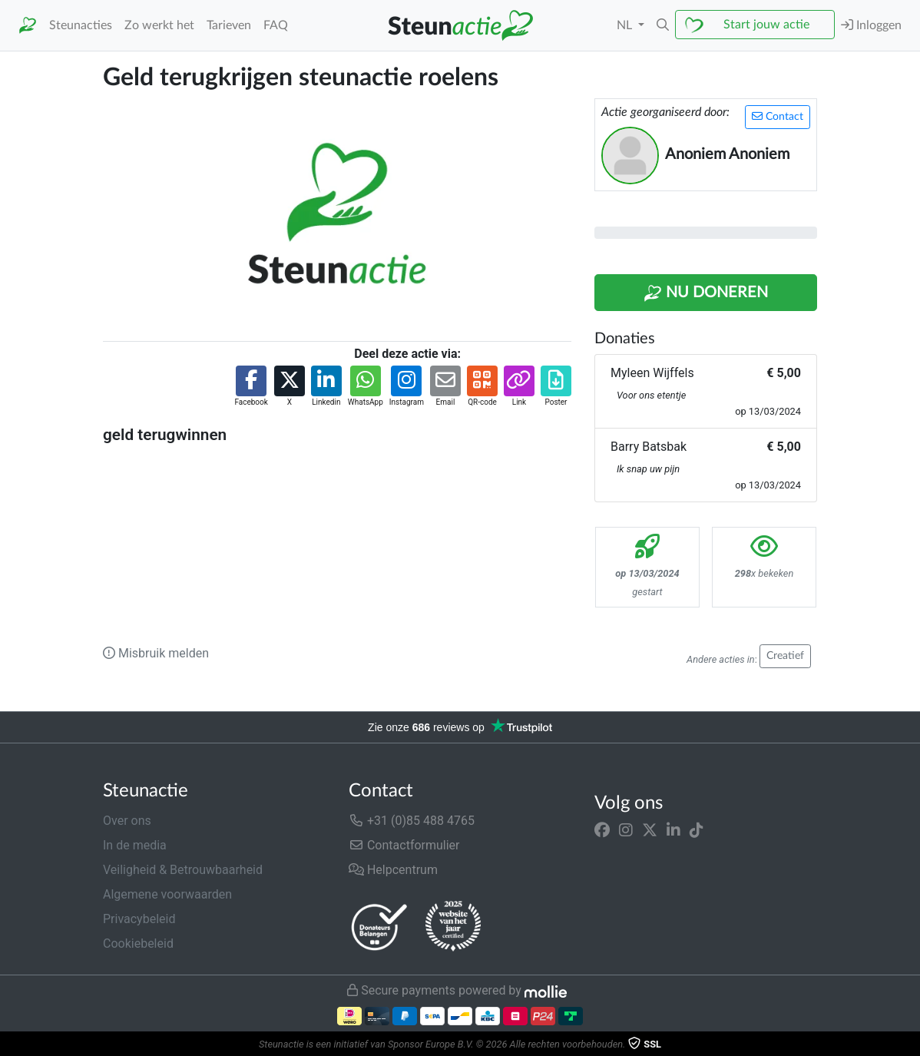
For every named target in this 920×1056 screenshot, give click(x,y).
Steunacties (80, 25)
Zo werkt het (159, 25)
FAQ (275, 25)
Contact (777, 116)
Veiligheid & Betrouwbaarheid (183, 869)
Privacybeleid (139, 919)
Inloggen (871, 24)
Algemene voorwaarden (167, 894)
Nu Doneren (706, 293)
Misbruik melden (156, 653)
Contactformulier (404, 845)
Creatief (785, 655)
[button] (662, 25)
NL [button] (626, 25)
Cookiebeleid (138, 943)
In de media (135, 845)
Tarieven (229, 25)
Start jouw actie (766, 24)
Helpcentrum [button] (393, 869)
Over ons (127, 820)
